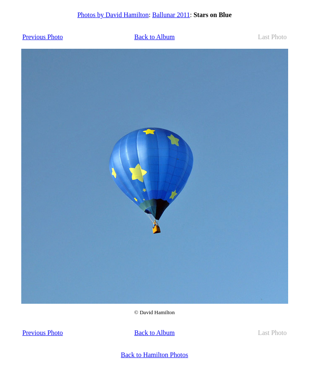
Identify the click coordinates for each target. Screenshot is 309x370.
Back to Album (154, 36)
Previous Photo (43, 36)
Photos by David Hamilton (112, 14)
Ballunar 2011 (171, 14)
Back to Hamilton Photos (154, 354)
